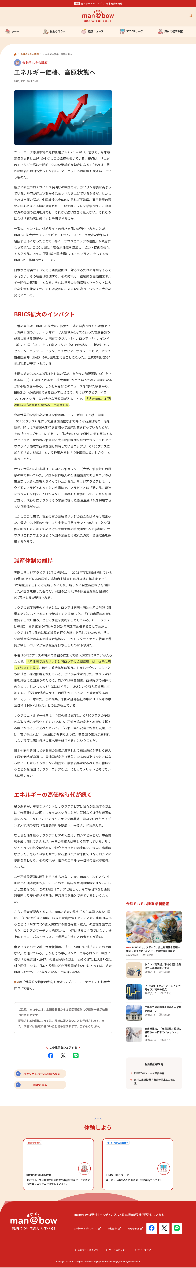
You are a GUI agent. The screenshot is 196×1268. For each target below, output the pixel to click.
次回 (17, 981)
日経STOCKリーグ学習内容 (151, 1072)
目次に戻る (40, 1085)
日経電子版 (82, 1232)
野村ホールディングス (88, 1225)
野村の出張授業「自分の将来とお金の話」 (155, 1081)
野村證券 (116, 1225)
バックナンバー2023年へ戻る (41, 1074)
